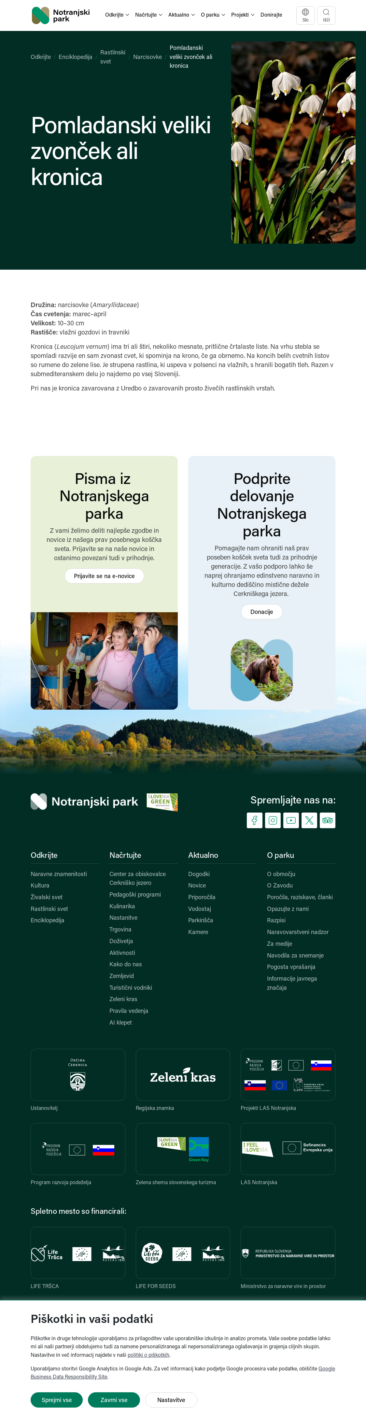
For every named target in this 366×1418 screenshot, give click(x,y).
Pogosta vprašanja (291, 967)
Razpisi (276, 921)
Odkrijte (41, 57)
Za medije (279, 944)
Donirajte (271, 15)
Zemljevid (121, 976)
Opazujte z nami (288, 909)
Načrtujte (125, 856)
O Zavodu (280, 886)
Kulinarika (122, 907)
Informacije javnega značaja (292, 983)
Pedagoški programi (135, 895)
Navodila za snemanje (295, 956)
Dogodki (199, 875)
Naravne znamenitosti (59, 875)
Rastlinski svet (49, 909)
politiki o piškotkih (148, 1355)
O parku (280, 856)
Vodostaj (199, 909)
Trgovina (120, 930)
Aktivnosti (122, 953)
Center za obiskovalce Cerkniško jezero (137, 879)
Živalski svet (47, 898)
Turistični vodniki (130, 988)
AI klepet (120, 1023)
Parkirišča (200, 921)
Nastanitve (123, 918)
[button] (118, 15)
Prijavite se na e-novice (104, 577)
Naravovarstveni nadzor (298, 932)
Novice (197, 886)
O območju (281, 875)
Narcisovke (147, 57)
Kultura (40, 886)
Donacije (261, 612)
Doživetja (121, 942)
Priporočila (202, 898)
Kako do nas (125, 965)
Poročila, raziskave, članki (300, 898)
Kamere (198, 932)
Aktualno (203, 856)
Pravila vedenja (128, 1011)
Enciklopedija (75, 57)
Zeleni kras (123, 1000)
